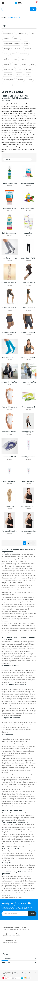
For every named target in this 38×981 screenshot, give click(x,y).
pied (20, 69)
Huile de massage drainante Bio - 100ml (10, 233)
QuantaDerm (28, 233)
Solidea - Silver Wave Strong (10, 308)
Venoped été (9, 506)
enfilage (6, 59)
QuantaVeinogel (28, 407)
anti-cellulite (8, 74)
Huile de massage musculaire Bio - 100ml (29, 208)
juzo (32, 33)
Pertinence (17, 159)
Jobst (15, 64)
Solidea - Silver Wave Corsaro (29, 283)
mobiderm (23, 54)
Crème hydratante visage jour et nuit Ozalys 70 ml (29, 481)
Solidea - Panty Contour (29, 332)
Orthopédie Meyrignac (21, 973)
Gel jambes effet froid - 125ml (29, 183)
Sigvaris (19, 74)
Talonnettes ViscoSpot (10, 457)
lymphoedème (8, 33)
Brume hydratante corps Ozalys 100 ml (29, 457)
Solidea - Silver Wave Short (29, 308)
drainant (6, 38)
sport (5, 54)
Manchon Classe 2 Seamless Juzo (29, 506)
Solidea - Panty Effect (9, 332)
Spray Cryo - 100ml (9, 183)
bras (13, 54)
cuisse (28, 74)
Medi (32, 64)
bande (24, 59)
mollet (24, 64)
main (15, 59)
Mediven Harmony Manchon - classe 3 (10, 432)
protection (7, 85)
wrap (26, 43)
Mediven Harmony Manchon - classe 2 (10, 407)
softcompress (8, 80)
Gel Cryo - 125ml (9, 208)
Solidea (6, 64)
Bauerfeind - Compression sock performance (10, 357)
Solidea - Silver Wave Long (10, 283)
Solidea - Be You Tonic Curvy (29, 382)
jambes (16, 38)
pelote (30, 80)
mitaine (20, 80)
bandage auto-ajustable (12, 43)
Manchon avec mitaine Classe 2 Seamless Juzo (29, 531)
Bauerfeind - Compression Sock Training (10, 258)
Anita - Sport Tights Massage (29, 258)
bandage (7, 49)
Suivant (33, 543)
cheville (28, 69)
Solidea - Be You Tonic (10, 382)
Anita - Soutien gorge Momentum (29, 357)
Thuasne (17, 49)
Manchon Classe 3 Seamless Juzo (10, 531)
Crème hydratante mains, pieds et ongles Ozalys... (10, 481)
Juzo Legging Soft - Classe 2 (29, 432)
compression (22, 33)
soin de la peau (9, 69)
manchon (28, 49)
